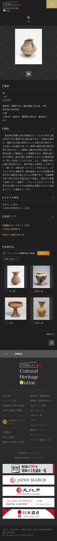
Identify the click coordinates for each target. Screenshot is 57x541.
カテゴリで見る (9, 400)
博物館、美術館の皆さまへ (42, 400)
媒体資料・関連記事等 (40, 395)
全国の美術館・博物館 (12, 410)
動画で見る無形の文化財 (13, 442)
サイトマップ (36, 434)
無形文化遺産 (8, 437)
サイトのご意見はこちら (41, 439)
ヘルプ (33, 420)
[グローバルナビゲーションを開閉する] (51, 4)
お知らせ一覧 (36, 415)
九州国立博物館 (10, 207)
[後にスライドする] (50, 334)
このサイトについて (39, 425)
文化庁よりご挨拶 (38, 405)
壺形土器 (39, 291)
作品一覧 (6, 395)
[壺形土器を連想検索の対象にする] (31, 291)
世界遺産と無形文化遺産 (13, 405)
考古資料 (7, 100)
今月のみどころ (37, 410)
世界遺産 (6, 432)
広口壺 (12, 290)
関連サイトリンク (38, 429)
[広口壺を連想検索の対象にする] (5, 290)
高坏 (11, 322)
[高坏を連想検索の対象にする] (5, 322)
